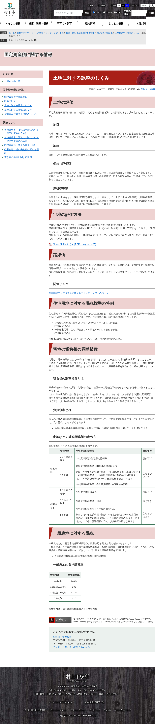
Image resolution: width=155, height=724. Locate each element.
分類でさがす (23, 33)
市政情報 (142, 23)
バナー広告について (123, 710)
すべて (98, 12)
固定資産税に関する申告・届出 (20, 145)
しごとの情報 (116, 23)
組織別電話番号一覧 (94, 702)
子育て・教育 (64, 23)
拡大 (151, 5)
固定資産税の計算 (105, 33)
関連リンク (9, 122)
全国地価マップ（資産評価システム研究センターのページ (78, 293)
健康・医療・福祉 (38, 23)
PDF (118, 12)
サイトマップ (94, 710)
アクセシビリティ (78, 710)
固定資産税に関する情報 (83, 33)
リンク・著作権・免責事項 (34, 710)
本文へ (90, 5)
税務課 (56, 637)
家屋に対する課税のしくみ (18, 110)
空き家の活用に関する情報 (18, 157)
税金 (68, 33)
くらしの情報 (13, 23)
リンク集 (107, 710)
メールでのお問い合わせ (60, 702)
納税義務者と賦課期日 (15, 97)
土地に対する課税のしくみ (127, 33)
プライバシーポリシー (58, 710)
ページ (109, 12)
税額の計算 (10, 101)
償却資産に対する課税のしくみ (20, 114)
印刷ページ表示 (148, 89)
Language (102, 5)
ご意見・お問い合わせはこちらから (71, 647)
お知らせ (8, 74)
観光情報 (90, 23)
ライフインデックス (55, 33)
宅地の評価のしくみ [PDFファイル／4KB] (74, 244)
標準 (144, 5)
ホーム (12, 33)
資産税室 (66, 637)
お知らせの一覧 (12, 81)
